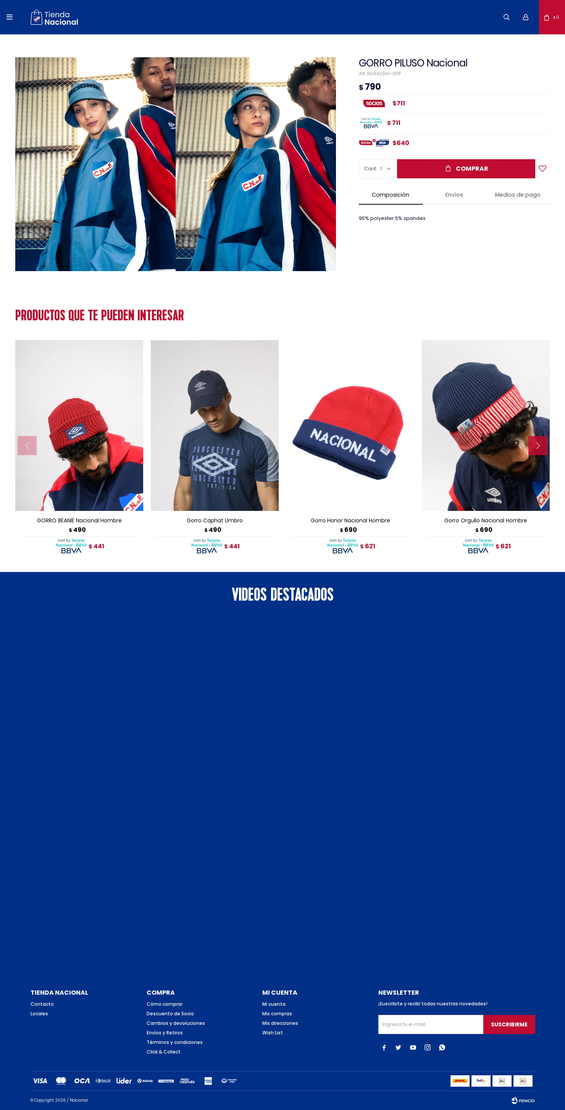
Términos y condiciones (175, 1042)
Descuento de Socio (170, 1013)
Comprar (472, 168)
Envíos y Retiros (165, 1032)
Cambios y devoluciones (176, 1023)
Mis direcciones (280, 1023)
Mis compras (277, 1013)
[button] (506, 17)
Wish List (272, 1032)
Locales (39, 1013)
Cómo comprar (164, 1004)
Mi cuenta (274, 1004)
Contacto (42, 1004)
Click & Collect (164, 1052)
